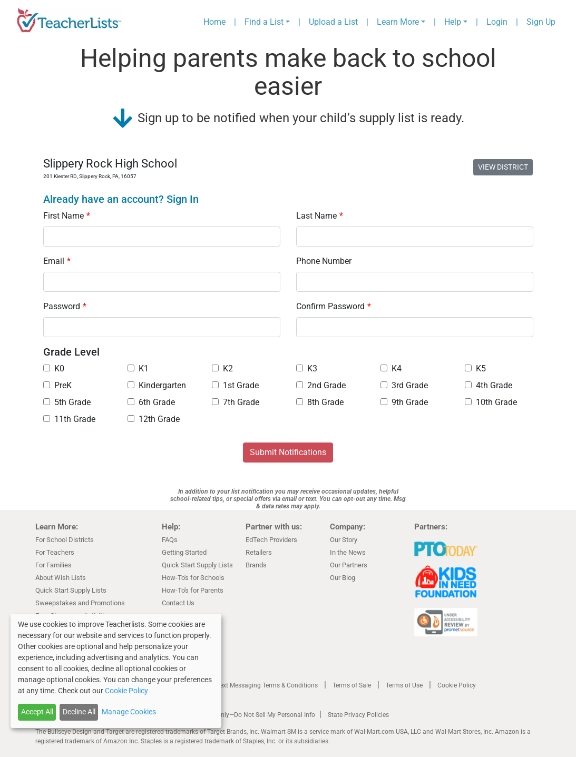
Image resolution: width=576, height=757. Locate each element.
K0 (53, 368)
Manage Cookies (129, 711)
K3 (306, 368)
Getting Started (184, 552)
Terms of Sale (352, 685)
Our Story (343, 540)
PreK (57, 385)
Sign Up (540, 22)
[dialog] (116, 671)
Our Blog (342, 578)
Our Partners (348, 565)
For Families (53, 565)
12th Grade (154, 419)
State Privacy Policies (358, 715)
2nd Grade (321, 385)
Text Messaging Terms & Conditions (267, 685)
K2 (222, 368)
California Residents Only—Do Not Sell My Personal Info (236, 715)
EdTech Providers (271, 540)
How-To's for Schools (193, 578)
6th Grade (151, 402)
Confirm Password (333, 306)
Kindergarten (157, 385)
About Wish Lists (60, 578)
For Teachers (54, 552)
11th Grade (69, 419)
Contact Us (178, 603)
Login (496, 22)
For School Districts (64, 540)
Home (214, 22)
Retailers (259, 552)
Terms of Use (404, 685)
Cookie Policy (456, 685)
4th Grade (488, 385)
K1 (138, 368)
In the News (348, 552)
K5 (475, 368)
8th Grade (320, 402)
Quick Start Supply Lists (70, 590)
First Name (66, 216)
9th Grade (404, 402)
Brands (256, 565)
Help (452, 22)
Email (57, 261)
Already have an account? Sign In (121, 199)
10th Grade (491, 402)
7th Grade (235, 402)
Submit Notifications (288, 452)
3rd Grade (404, 385)
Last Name (319, 216)
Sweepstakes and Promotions (80, 603)
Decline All (79, 711)
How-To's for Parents (192, 590)
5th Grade (67, 402)
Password (64, 306)
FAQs (170, 540)
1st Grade (235, 385)
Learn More (398, 22)
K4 (391, 368)
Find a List (264, 22)
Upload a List (333, 22)
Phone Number (324, 261)
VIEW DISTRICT (503, 167)
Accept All (37, 711)
